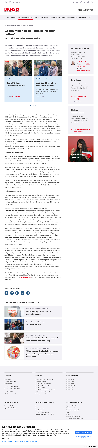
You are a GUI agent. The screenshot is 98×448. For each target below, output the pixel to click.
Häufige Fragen (41, 381)
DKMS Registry (40, 388)
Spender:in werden (81, 149)
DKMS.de (16, 2)
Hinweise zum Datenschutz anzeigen (26, 441)
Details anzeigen (7, 441)
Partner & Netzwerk (72, 410)
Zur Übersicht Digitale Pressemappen (80, 130)
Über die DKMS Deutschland (45, 379)
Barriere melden (11, 394)
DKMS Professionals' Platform (45, 390)
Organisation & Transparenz (75, 418)
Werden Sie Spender (11, 406)
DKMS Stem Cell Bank (43, 386)
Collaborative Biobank (43, 392)
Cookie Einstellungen (42, 412)
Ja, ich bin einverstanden (83, 432)
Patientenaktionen (72, 408)
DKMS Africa (70, 379)
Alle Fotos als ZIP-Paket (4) (79, 99)
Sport (68, 412)
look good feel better (42, 394)
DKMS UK (69, 388)
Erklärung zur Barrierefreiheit (45, 414)
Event (68, 414)
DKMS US (69, 390)
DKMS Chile (70, 381)
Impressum (39, 406)
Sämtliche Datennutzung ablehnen (83, 437)
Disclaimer (39, 410)
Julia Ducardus (82, 62)
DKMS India (70, 383)
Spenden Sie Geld (10, 408)
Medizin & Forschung (73, 416)
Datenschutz (40, 408)
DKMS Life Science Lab (43, 383)
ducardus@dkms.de (83, 70)
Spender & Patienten (73, 406)
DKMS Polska (70, 386)
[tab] (30, 105)
